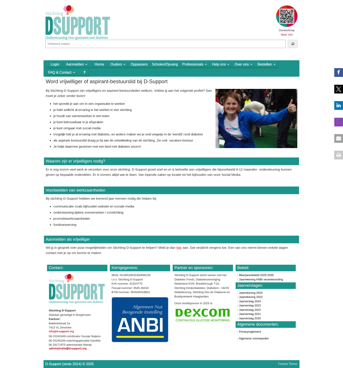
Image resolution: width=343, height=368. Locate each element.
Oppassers (139, 64)
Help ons (219, 64)
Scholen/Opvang (165, 64)
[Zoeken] (293, 44)
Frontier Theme (287, 364)
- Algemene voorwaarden (253, 338)
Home (99, 64)
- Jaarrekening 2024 (250, 292)
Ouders (116, 64)
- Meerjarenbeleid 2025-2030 (255, 275)
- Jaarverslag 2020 (249, 318)
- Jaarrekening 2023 (250, 297)
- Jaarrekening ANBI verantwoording (260, 279)
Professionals (192, 64)
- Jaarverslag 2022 (249, 309)
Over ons (241, 64)
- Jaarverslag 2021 (249, 314)
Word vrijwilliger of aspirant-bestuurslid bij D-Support (107, 81)
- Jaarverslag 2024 (249, 301)
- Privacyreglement (249, 331)
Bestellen (264, 64)
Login (55, 64)
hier (179, 247)
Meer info (287, 34)
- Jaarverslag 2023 (249, 305)
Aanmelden (75, 64)
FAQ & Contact (60, 72)
